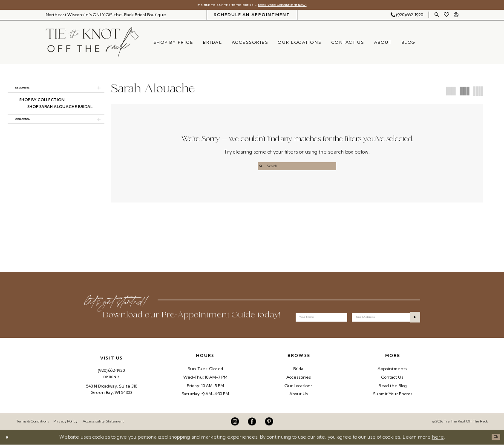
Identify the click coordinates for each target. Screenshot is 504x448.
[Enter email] (386, 318)
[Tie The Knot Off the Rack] (92, 44)
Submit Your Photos (392, 397)
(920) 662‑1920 (111, 374)
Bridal (299, 372)
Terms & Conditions (32, 424)
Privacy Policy (66, 424)
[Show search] (436, 16)
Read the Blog (392, 388)
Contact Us (392, 380)
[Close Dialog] (9, 440)
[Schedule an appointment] (252, 16)
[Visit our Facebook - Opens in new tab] (252, 424)
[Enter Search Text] (297, 168)
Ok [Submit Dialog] (493, 440)
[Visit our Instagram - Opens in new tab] (234, 424)
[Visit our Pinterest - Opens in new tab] (269, 424)
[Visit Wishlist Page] (446, 16)
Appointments (392, 372)
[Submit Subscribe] (412, 318)
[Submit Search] (262, 168)
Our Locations (299, 388)
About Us (298, 397)
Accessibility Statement (103, 424)
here (438, 440)
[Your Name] (321, 318)
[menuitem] (105, 16)
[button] (456, 16)
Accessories (298, 380)
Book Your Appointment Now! (295, 6)
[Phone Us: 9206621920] (407, 16)
